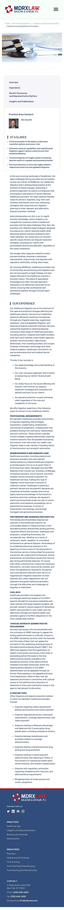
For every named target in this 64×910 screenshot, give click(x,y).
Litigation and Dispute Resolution (46, 24)
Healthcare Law (14, 826)
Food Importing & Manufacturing (21, 866)
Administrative (13, 839)
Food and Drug (13, 862)
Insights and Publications (21, 101)
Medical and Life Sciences (18, 858)
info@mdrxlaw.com (28, 900)
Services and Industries (21, 24)
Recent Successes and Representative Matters (23, 94)
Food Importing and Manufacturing (22, 870)
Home (7, 24)
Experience (14, 88)
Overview (13, 82)
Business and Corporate (17, 834)
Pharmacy (11, 853)
